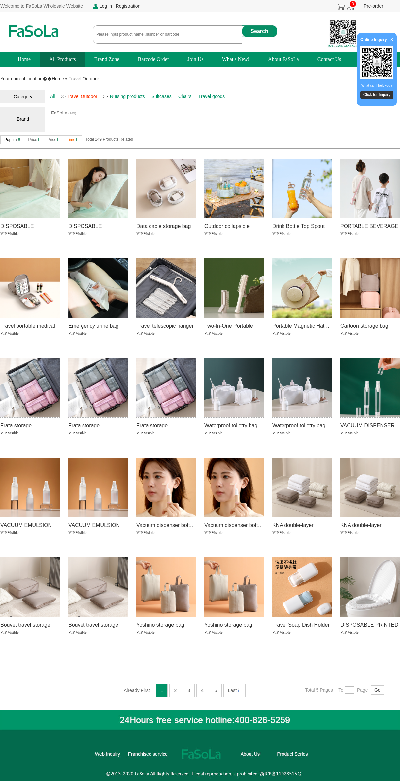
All (52, 96)
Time (72, 139)
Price (34, 139)
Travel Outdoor (84, 78)
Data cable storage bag (163, 226)
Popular (12, 139)
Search (259, 31)
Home (58, 78)
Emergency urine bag (93, 326)
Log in (105, 6)
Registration (128, 6)
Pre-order (373, 6)
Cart (351, 6)
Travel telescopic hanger (165, 326)
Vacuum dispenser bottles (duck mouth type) (257, 525)
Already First (137, 690)
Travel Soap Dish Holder (301, 625)
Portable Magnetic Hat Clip (303, 326)
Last (233, 690)
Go (377, 690)
